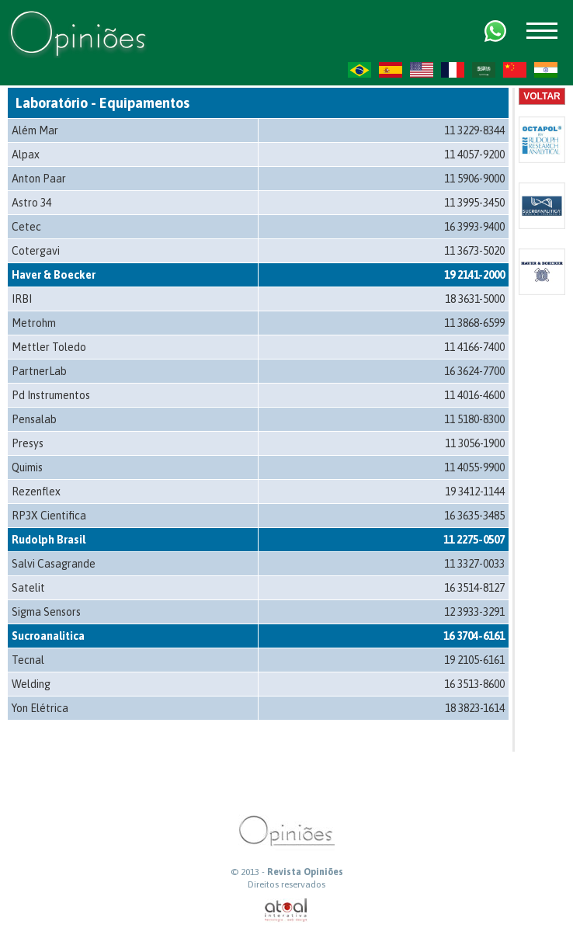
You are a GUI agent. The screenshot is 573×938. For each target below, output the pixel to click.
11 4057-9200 (474, 154)
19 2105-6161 (474, 660)
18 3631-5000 (475, 299)
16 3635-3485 (474, 515)
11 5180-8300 (474, 419)
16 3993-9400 (474, 227)
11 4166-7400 (474, 347)
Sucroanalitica (48, 636)
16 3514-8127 (474, 588)
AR (483, 70)
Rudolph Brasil (48, 539)
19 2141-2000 (474, 275)
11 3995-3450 (474, 202)
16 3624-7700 (474, 371)
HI (545, 70)
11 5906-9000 (474, 178)
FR (452, 70)
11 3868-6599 (474, 323)
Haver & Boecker (54, 275)
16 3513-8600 (474, 684)
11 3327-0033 (474, 564)
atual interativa (286, 910)
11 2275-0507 (474, 539)
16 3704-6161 (474, 636)
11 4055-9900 (474, 467)
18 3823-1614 (475, 708)
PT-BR (359, 70)
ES (390, 70)
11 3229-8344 (474, 130)
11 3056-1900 (475, 443)
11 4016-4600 (474, 395)
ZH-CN (514, 70)
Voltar (542, 96)
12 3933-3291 (474, 612)
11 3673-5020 (474, 251)
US (421, 70)
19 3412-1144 (475, 491)
